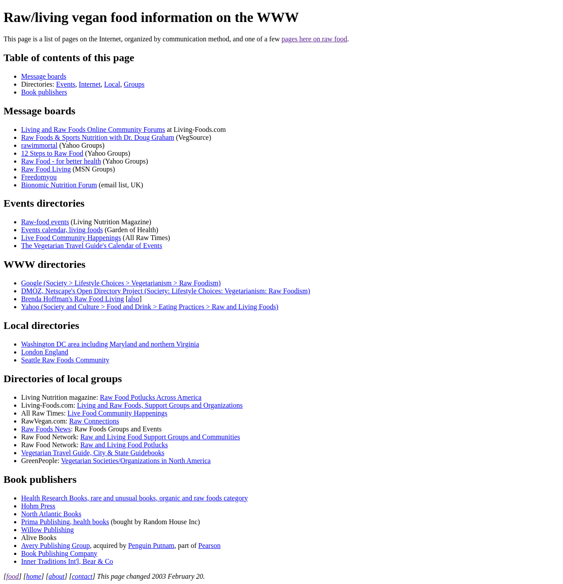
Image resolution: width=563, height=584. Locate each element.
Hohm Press (38, 506)
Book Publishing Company (59, 553)
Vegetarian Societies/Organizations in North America (136, 460)
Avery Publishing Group (55, 545)
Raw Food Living (46, 169)
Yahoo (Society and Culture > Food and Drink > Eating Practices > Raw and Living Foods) (149, 306)
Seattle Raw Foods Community (65, 360)
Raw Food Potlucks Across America (150, 397)
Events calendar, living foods (62, 230)
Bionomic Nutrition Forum (59, 185)
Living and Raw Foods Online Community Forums (93, 129)
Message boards (43, 76)
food (12, 576)
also (133, 299)
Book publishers (44, 92)
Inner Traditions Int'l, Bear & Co (67, 561)
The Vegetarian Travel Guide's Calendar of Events (91, 245)
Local (112, 84)
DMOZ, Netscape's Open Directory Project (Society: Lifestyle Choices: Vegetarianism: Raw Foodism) (165, 291)
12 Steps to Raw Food (52, 153)
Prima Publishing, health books (65, 522)
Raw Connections (94, 421)
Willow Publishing (47, 529)
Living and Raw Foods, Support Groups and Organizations (160, 405)
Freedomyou (39, 177)
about (56, 576)
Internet (90, 84)
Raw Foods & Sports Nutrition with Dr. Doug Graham (97, 137)
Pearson (209, 545)
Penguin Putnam (151, 545)
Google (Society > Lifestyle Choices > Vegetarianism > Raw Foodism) (121, 283)
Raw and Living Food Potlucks (124, 445)
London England (44, 352)
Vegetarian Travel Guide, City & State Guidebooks (93, 452)
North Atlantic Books (51, 514)
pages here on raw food (314, 39)
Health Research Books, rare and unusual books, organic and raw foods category (134, 498)
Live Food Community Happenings (71, 237)
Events (66, 84)
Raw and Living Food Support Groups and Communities (160, 437)
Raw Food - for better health (61, 161)
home (33, 576)
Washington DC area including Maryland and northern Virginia (110, 344)
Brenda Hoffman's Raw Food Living (72, 299)
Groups (134, 84)
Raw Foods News (46, 429)
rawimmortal (39, 145)
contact (82, 576)
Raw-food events (45, 222)
